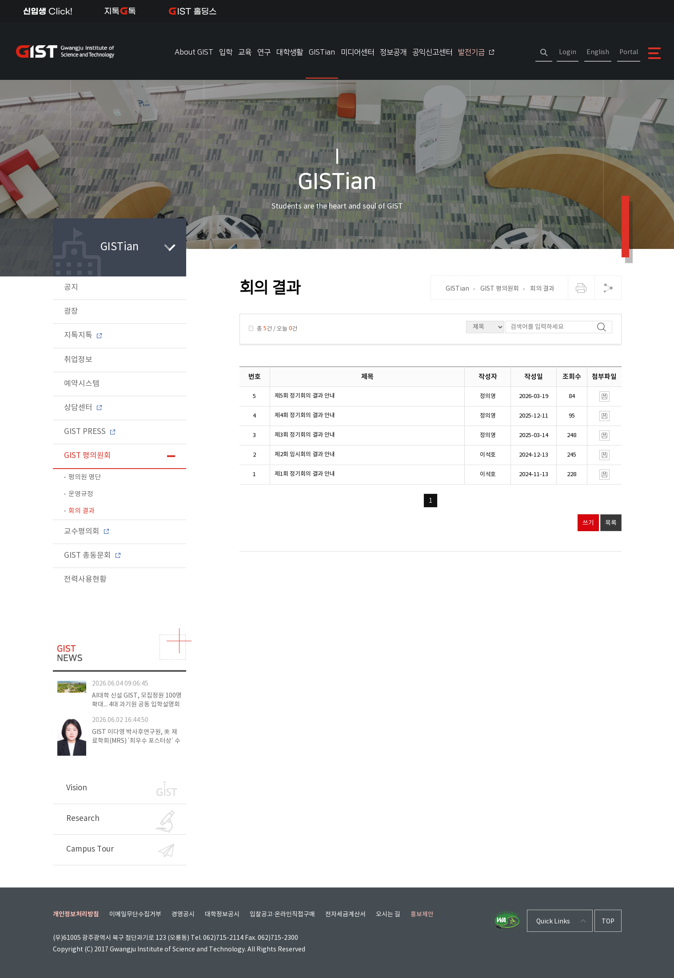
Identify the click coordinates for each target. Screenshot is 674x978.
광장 (71, 311)
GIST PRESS (89, 431)
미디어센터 (357, 52)
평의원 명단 (84, 477)
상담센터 (83, 407)
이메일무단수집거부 (135, 914)
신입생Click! (48, 11)
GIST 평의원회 (87, 455)
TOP (608, 922)
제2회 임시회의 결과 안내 (305, 454)
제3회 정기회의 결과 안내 (305, 435)
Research (120, 821)
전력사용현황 (85, 579)
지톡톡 (120, 11)
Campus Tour (120, 850)
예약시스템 (82, 383)
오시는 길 (388, 914)
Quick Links (553, 922)
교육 (244, 52)
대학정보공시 (222, 914)
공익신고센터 (432, 52)
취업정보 (78, 359)
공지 (71, 287)
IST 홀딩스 (192, 11)
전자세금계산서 (345, 914)
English (597, 52)
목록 (611, 523)
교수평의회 (86, 531)
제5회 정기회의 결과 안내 (305, 396)
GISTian (322, 52)
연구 (264, 52)
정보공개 (393, 52)
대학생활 (289, 52)
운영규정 (80, 494)
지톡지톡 (83, 335)
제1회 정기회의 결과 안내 (305, 474)
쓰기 (588, 523)
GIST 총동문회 (92, 555)
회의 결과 (81, 511)
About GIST (194, 52)
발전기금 (476, 52)
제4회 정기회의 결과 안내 (305, 415)
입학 (225, 52)
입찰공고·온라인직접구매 (282, 914)
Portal (628, 52)
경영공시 (183, 914)
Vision (121, 788)
